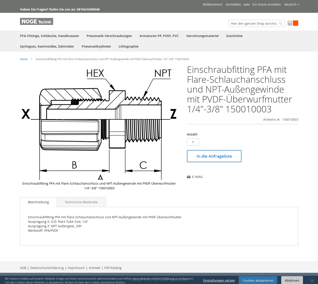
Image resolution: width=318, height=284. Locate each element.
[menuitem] (49, 36)
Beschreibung (38, 202)
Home (24, 59)
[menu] (159, 41)
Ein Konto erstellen (266, 4)
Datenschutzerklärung (47, 268)
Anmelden (233, 4)
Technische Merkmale (81, 202)
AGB (23, 268)
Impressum (76, 268)
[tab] (38, 202)
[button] (292, 4)
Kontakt (94, 268)
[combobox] (257, 23)
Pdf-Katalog (113, 268)
